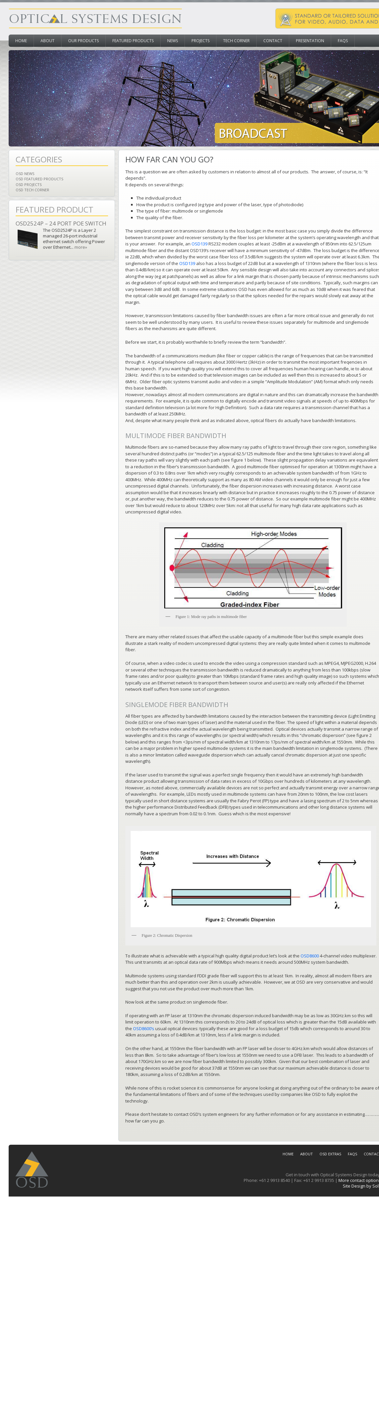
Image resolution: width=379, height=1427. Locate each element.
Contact (272, 41)
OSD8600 (310, 956)
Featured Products (133, 41)
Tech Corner (236, 41)
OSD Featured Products (39, 178)
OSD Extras (330, 1153)
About (48, 41)
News (172, 41)
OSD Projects (29, 184)
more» (80, 247)
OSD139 (198, 244)
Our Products (83, 41)
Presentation (310, 41)
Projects (200, 41)
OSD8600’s (143, 1028)
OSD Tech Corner (32, 189)
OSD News (25, 173)
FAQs (343, 41)
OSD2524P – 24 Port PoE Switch (61, 223)
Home (21, 41)
